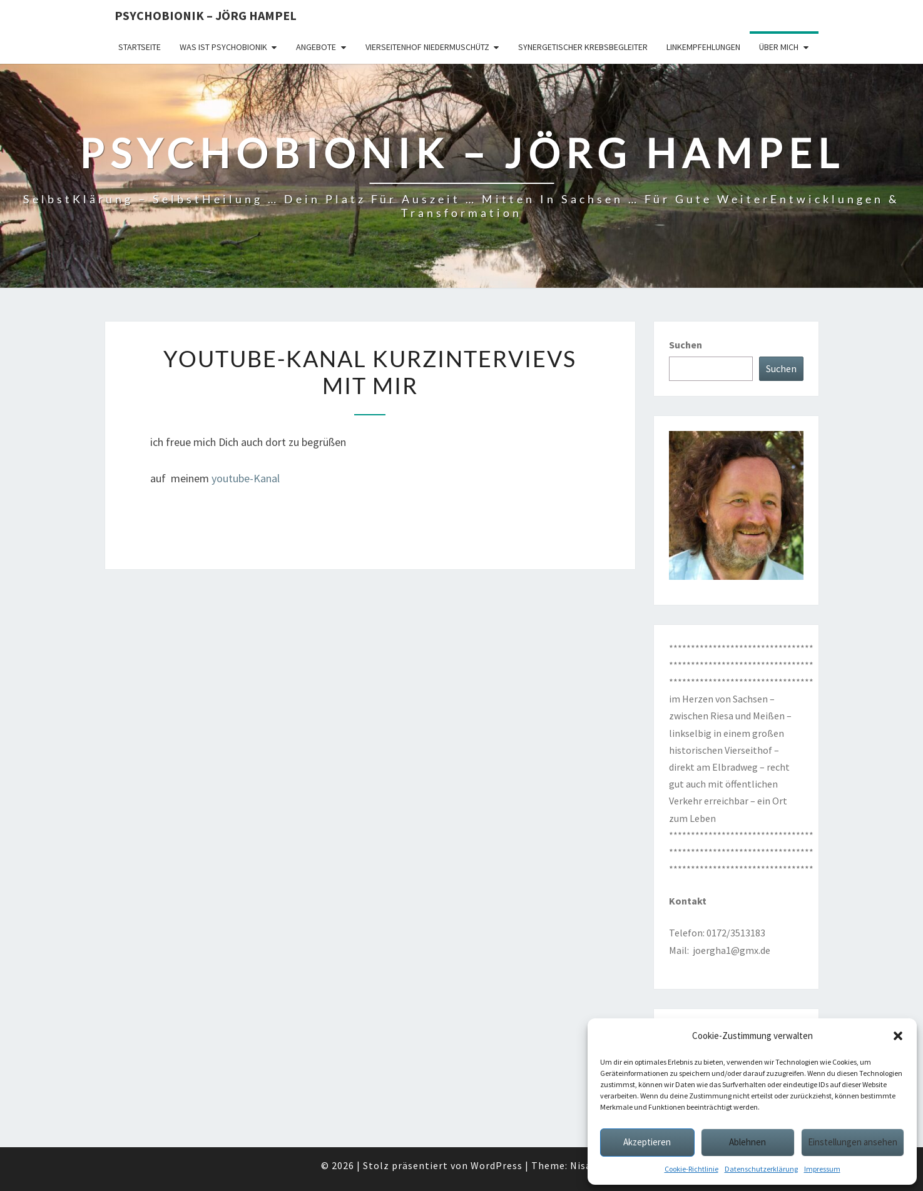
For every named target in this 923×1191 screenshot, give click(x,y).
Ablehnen (747, 1142)
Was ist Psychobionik (223, 47)
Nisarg (586, 1165)
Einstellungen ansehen (852, 1142)
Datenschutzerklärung (761, 1168)
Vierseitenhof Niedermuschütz (427, 47)
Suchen (685, 344)
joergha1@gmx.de (731, 950)
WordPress (497, 1165)
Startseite (139, 47)
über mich (778, 47)
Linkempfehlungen (703, 47)
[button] (898, 1036)
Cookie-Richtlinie (691, 1168)
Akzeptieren (647, 1142)
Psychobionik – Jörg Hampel (206, 15)
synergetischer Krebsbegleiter (583, 47)
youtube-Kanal (246, 478)
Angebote (316, 47)
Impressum (822, 1168)
